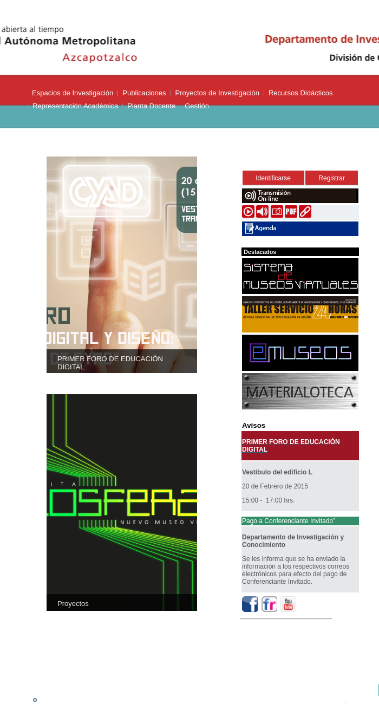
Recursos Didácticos (301, 93)
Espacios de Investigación (72, 93)
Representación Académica (75, 106)
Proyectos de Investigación (217, 93)
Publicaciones (144, 93)
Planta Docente (151, 106)
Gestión (197, 106)
